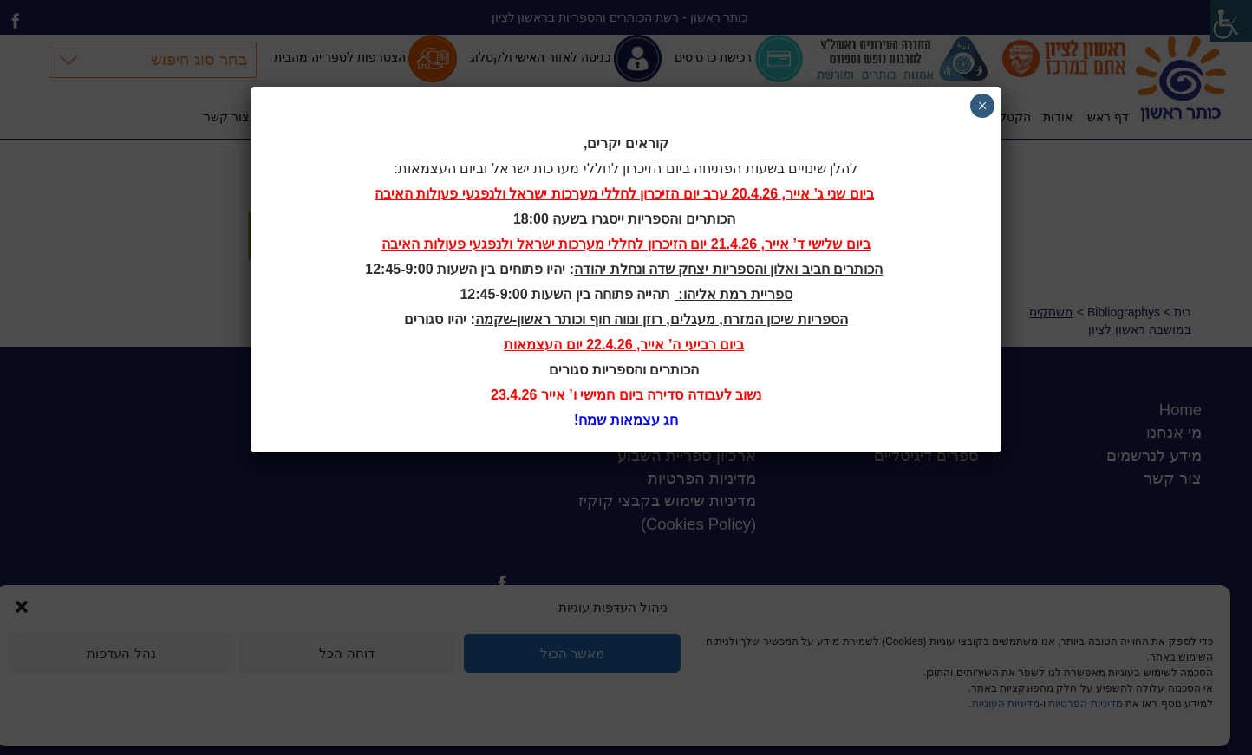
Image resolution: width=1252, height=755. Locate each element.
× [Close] (983, 105)
